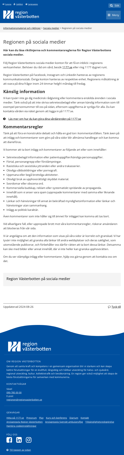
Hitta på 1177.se (15, 417)
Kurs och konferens (56, 417)
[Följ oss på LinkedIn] (19, 440)
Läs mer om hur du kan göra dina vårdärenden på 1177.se (44, 119)
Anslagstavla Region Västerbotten (24, 421)
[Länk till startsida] (21, 15)
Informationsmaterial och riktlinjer (22, 28)
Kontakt (85, 417)
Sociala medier (51, 28)
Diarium (73, 417)
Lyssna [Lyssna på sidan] (8, 4)
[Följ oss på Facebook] (10, 440)
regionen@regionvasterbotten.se (24, 399)
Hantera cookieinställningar (21, 425)
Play (41, 417)
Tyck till (116, 307)
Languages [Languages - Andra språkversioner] (33, 4)
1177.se (67, 67)
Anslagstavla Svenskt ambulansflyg (64, 421)
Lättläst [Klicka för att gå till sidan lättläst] (19, 4)
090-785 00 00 (14, 392)
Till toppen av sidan (20, 449)
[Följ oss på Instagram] (29, 440)
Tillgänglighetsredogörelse (99, 421)
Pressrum (31, 417)
